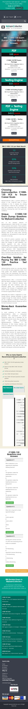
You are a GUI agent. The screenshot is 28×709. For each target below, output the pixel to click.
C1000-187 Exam (6, 644)
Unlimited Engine (6, 683)
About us (4, 675)
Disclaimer (5, 669)
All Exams (4, 667)
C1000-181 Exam (6, 597)
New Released (7, 387)
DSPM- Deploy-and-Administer (22, 403)
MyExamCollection (14, 27)
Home (2, 34)
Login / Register (8, 17)
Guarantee (5, 676)
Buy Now (14, 74)
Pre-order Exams (19, 387)
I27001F (22, 443)
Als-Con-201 (22, 434)
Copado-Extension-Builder (18, 413)
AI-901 (20, 433)
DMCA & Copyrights (7, 678)
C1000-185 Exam (6, 611)
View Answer (10, 502)
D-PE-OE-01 (20, 403)
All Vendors (5, 665)
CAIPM (20, 440)
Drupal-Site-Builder (22, 413)
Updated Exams (8, 394)
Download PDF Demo (14, 140)
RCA (20, 443)
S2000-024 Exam (6, 651)
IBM (7, 34)
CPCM (22, 440)
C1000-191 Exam (6, 625)
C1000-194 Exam (6, 637)
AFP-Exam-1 (18, 402)
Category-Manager (20, 412)
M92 (20, 420)
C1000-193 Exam (6, 631)
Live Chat (17, 17)
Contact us (5, 673)
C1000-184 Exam (6, 604)
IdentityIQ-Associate (18, 421)
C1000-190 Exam (6, 617)
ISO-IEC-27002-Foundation (22, 424)
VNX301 (18, 431)
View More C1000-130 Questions (16, 571)
